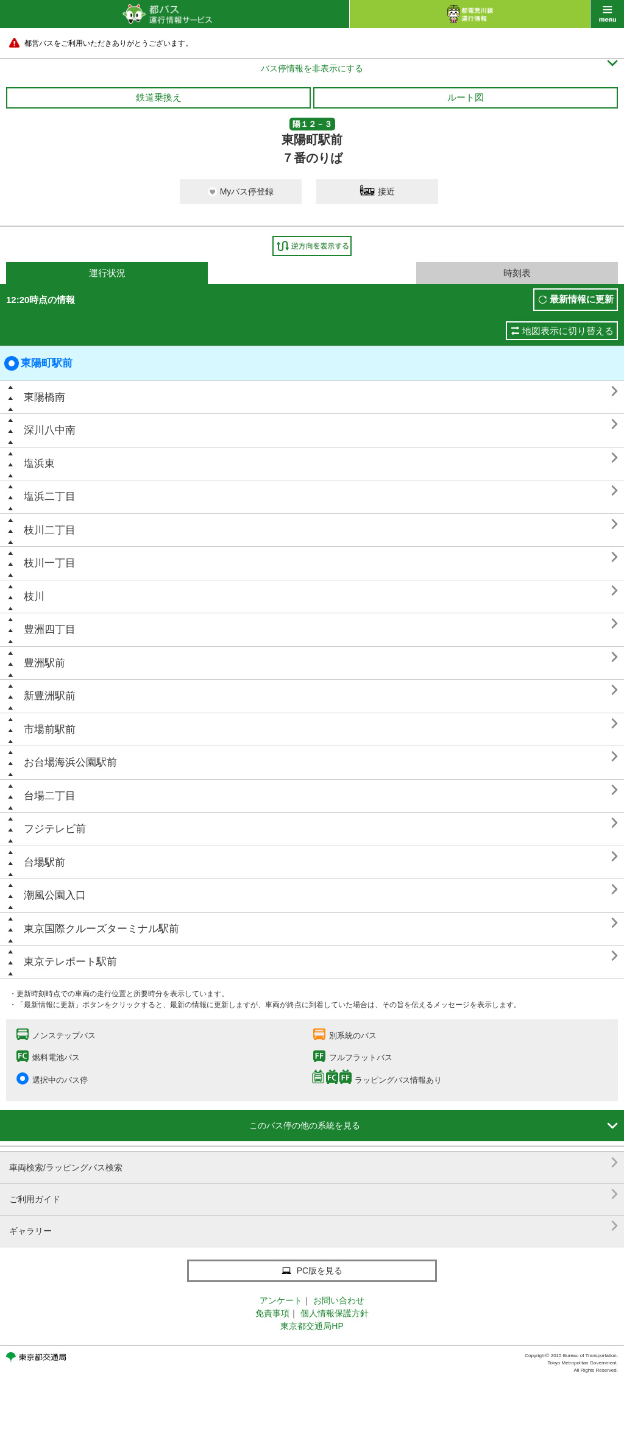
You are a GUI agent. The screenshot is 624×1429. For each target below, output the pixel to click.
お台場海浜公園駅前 (70, 762)
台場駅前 (44, 862)
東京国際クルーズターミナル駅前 (101, 929)
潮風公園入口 (55, 895)
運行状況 (107, 273)
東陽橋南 (44, 397)
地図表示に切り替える (568, 331)
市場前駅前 (50, 729)
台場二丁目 (50, 796)
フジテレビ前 (55, 829)
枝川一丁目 (50, 563)
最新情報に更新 (582, 299)
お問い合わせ (338, 1300)
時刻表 (517, 273)
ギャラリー (313, 1226)
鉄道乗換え (159, 97)
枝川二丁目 (50, 530)
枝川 (34, 596)
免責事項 (272, 1313)
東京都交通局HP (311, 1326)
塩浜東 (39, 463)
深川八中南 (50, 430)
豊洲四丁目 (50, 629)
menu (607, 14)
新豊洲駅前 (50, 696)
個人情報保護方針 (334, 1313)
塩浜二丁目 (50, 496)
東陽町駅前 (38, 363)
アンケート (281, 1300)
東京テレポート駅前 (70, 962)
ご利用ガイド (313, 1194)
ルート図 (465, 97)
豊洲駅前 (44, 663)
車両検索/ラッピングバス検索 (313, 1163)
